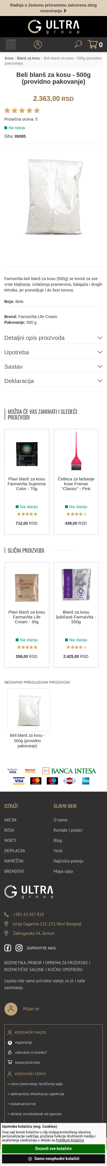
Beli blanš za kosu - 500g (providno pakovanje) (27, 740)
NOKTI (10, 840)
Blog (58, 840)
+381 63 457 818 (28, 914)
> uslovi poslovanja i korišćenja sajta (34, 1083)
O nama (60, 819)
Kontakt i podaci (68, 830)
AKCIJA (10, 819)
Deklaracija (19, 381)
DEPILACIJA (14, 850)
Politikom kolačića (70, 1140)
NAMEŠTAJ (13, 861)
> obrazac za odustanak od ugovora (34, 1113)
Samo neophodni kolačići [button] (54, 1159)
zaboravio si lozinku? (31, 1052)
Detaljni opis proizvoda (34, 337)
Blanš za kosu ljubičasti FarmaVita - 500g (76, 617)
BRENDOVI (14, 871)
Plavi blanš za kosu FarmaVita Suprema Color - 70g (27, 483)
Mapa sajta (63, 871)
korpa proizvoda (27, 1062)
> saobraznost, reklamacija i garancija (35, 1093)
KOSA (9, 830)
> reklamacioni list (21, 1103)
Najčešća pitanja (68, 861)
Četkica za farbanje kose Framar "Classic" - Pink (76, 483)
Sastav (13, 366)
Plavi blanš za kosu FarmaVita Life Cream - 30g (26, 617)
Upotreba (16, 352)
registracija (23, 1042)
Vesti (58, 850)
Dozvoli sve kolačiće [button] (53, 1148)
